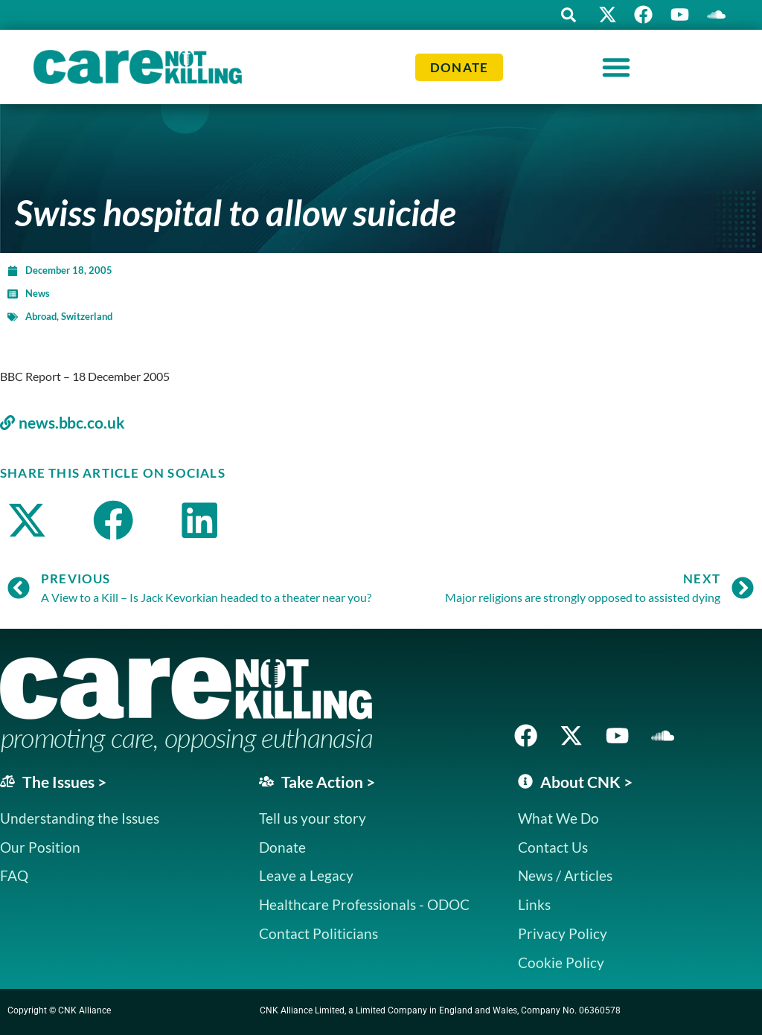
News (37, 293)
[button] (565, 15)
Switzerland (86, 316)
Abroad (41, 316)
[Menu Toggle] (616, 67)
